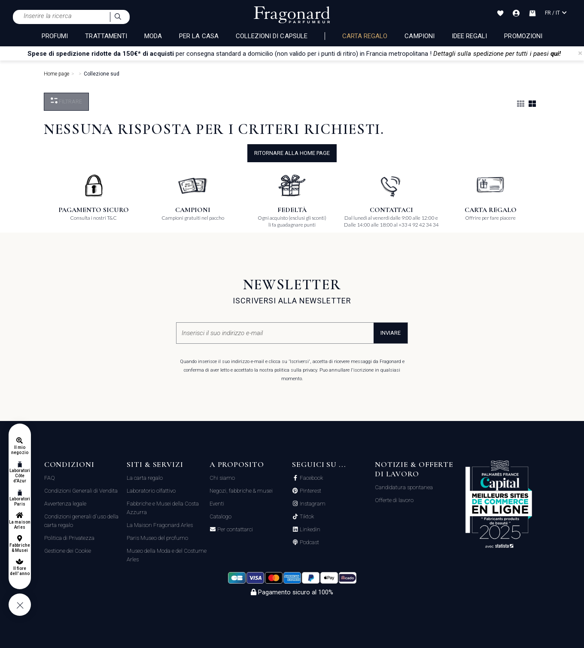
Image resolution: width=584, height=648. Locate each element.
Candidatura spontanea (404, 487)
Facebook (310, 478)
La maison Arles (19, 525)
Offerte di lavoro (394, 500)
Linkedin (309, 529)
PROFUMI (55, 36)
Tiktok (306, 517)
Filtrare (66, 101)
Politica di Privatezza (69, 538)
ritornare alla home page (292, 153)
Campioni (419, 36)
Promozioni (523, 36)
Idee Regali (469, 36)
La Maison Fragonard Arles (160, 525)
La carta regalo (145, 478)
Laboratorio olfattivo (151, 491)
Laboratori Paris (19, 501)
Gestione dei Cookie (67, 551)
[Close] (580, 53)
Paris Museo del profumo (157, 538)
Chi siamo (222, 478)
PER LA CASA (199, 36)
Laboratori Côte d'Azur (19, 475)
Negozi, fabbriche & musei (241, 491)
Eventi (217, 503)
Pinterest (309, 491)
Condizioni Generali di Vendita (81, 491)
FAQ (49, 478)
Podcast (308, 542)
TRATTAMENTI (106, 36)
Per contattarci (234, 529)
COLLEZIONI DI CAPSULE (271, 36)
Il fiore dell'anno (19, 571)
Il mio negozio (19, 450)
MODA (153, 36)
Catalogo (220, 516)
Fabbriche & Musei (19, 548)
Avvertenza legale (65, 503)
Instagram (311, 504)
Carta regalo (365, 36)
